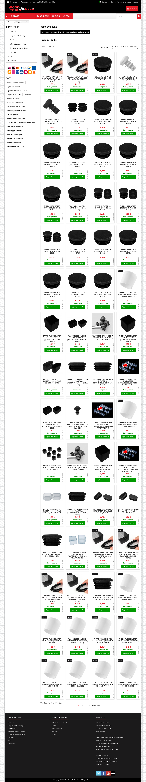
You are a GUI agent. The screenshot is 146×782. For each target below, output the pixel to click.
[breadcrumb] (10, 22)
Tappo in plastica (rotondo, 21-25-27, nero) (52, 164)
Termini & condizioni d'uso (18, 48)
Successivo (97, 706)
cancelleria (27, 95)
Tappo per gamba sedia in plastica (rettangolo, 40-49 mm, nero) (77, 382)
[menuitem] (7, 16)
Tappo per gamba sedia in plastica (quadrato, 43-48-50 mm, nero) (52, 554)
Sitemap (13, 52)
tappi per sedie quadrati (15, 83)
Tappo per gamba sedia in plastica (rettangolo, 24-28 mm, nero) (103, 382)
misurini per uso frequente (16, 111)
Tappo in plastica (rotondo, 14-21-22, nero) (102, 294)
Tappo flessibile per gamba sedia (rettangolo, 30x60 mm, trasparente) (103, 425)
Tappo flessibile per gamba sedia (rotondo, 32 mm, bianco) (102, 684)
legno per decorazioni (15, 103)
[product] (52, 54)
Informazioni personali (59, 723)
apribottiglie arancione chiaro (17, 91)
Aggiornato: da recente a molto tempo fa (125, 47)
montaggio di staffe (14, 130)
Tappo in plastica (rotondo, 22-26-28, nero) (102, 164)
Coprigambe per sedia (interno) (53, 32)
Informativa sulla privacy (18, 44)
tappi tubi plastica (13, 99)
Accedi (122, 2)
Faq (11, 56)
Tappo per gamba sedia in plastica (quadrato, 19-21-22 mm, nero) (103, 597)
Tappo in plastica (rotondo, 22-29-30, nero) (102, 78)
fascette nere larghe (14, 134)
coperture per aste (14, 95)
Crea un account (132, 2)
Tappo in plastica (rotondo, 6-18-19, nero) (52, 251)
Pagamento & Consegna (18, 36)
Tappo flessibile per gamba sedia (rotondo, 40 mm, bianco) (52, 684)
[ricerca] (128, 16)
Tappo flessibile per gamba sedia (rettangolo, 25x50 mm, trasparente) (128, 468)
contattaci (13, 2)
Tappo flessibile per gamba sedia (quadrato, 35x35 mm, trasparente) (77, 555)
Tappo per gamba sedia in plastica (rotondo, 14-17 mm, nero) (77, 468)
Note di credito (57, 729)
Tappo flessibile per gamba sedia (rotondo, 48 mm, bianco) (77, 641)
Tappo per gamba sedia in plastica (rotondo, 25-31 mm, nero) (103, 338)
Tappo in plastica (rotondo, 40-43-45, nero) (77, 208)
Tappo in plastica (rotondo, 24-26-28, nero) (77, 164)
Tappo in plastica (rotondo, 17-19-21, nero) (77, 121)
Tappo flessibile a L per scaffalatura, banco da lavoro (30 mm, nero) (102, 555)
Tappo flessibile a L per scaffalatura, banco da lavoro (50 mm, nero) (77, 79)
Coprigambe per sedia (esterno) (77, 32)
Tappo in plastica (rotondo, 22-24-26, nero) (128, 121)
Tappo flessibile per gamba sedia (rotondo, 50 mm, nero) (52, 468)
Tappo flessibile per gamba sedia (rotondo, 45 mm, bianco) (102, 641)
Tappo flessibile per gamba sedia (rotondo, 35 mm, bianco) (128, 294)
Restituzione (14, 40)
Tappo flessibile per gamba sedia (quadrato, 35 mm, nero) (52, 338)
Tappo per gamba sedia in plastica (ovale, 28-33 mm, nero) (128, 511)
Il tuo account (60, 717)
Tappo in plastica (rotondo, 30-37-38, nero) (77, 251)
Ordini (54, 726)
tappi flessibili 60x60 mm (16, 119)
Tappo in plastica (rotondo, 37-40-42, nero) (52, 208)
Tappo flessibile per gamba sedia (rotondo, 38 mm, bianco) (77, 684)
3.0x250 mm (11, 122)
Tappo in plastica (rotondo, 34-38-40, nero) (128, 164)
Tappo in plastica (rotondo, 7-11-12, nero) (128, 208)
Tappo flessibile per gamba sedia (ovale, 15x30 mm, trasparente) (52, 511)
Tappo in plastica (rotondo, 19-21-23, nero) (102, 121)
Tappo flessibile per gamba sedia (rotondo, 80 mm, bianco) (128, 597)
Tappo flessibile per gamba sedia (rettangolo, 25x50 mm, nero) (77, 338)
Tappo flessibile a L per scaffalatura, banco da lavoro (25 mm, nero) (128, 555)
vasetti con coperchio (15, 138)
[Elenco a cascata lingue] (104, 2)
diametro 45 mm (13, 146)
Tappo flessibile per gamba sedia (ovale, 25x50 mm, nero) (52, 381)
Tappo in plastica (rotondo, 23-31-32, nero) (128, 251)
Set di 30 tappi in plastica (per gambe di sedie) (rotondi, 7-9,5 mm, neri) (77, 425)
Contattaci (13, 60)
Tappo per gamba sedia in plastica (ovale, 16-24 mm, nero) (103, 511)
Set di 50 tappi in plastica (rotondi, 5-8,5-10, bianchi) (128, 78)
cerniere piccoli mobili (15, 126)
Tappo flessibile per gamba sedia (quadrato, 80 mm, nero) (128, 338)
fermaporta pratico (14, 142)
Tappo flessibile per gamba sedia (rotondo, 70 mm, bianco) (52, 641)
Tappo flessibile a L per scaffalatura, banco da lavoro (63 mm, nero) (52, 79)
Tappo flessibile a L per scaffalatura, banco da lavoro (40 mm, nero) (77, 598)
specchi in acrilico (13, 87)
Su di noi (13, 32)
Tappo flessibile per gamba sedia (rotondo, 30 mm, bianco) (128, 684)
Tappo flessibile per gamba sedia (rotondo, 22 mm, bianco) (128, 424)
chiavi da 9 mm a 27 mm (16, 107)
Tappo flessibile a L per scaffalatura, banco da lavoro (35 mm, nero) (52, 598)
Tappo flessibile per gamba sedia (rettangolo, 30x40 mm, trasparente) (128, 382)
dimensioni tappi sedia (27, 122)
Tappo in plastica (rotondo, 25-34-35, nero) (102, 251)
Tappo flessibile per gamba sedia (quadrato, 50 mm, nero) (103, 468)
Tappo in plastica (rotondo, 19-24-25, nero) (52, 294)
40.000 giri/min (12, 115)
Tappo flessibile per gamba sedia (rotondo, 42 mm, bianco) (128, 641)
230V (24, 146)
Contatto (101, 717)
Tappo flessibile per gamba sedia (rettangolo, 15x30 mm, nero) (52, 425)
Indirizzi (54, 732)
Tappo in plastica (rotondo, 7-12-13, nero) (103, 208)
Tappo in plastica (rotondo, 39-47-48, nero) (77, 294)
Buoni (54, 735)
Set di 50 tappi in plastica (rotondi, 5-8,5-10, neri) (52, 121)
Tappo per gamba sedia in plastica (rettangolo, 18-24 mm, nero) (77, 512)
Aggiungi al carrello (52, 90)
